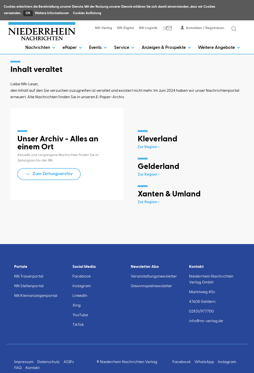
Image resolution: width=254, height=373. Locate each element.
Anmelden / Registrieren (202, 28)
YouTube (80, 315)
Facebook (81, 277)
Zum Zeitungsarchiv (53, 174)
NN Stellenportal (29, 286)
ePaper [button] (72, 47)
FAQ (18, 368)
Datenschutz (48, 362)
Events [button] (98, 47)
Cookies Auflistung (87, 13)
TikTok (78, 325)
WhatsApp (204, 362)
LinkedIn (79, 296)
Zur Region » (148, 147)
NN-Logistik (148, 28)
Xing (76, 306)
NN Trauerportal (28, 277)
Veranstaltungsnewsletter (154, 277)
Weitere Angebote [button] (219, 47)
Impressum (23, 362)
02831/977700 (201, 311)
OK (28, 13)
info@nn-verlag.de (206, 321)
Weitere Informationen (52, 13)
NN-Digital (125, 28)
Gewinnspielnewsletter (151, 286)
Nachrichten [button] (40, 47)
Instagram (81, 286)
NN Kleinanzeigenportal (35, 296)
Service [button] (124, 47)
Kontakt (32, 368)
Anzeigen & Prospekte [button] (166, 47)
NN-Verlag (103, 28)
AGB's (69, 362)
